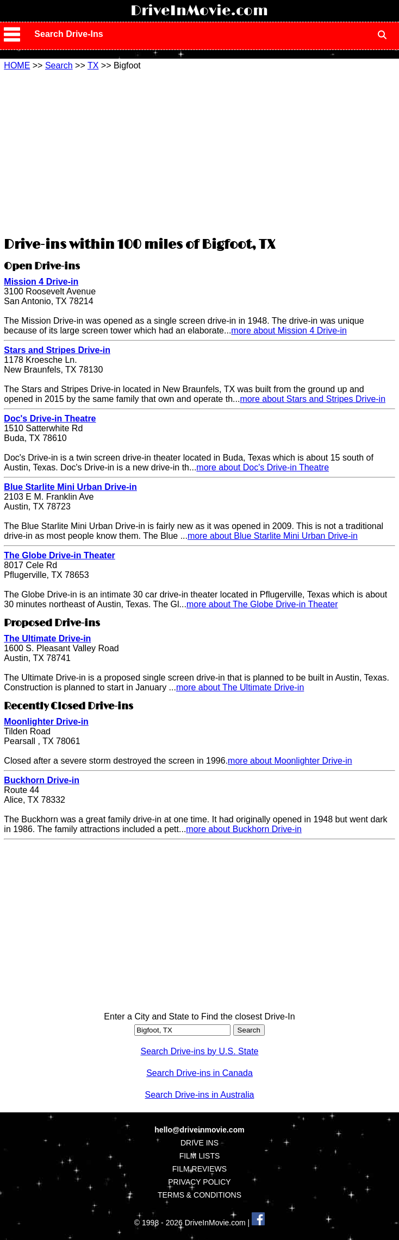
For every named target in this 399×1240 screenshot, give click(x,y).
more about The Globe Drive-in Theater (262, 604)
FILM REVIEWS (199, 1169)
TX (93, 65)
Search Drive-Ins (68, 34)
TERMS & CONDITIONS (199, 1195)
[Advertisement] (199, 152)
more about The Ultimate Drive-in (240, 687)
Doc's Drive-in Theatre (50, 418)
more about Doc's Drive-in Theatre (262, 467)
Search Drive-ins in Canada (199, 1073)
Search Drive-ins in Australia (199, 1094)
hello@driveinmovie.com (199, 1129)
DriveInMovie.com (199, 11)
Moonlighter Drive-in (46, 721)
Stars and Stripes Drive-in (57, 350)
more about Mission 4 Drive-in (289, 330)
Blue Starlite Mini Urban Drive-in (70, 487)
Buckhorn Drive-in (41, 780)
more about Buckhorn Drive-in (244, 829)
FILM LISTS (199, 1155)
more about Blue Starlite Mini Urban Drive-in (273, 535)
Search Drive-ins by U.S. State (200, 1051)
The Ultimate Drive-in (47, 638)
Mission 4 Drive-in (41, 281)
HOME (17, 65)
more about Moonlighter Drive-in (290, 760)
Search (59, 65)
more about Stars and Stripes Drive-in (312, 399)
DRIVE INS (199, 1142)
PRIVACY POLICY (199, 1182)
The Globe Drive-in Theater (59, 555)
